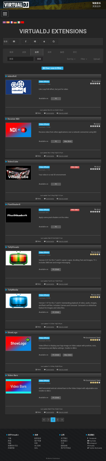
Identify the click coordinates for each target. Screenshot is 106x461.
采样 (49, 52)
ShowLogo (12, 332)
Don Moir (96, 252)
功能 (9, 443)
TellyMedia (13, 290)
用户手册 (37, 441)
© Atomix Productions (53, 458)
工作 (62, 443)
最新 (11, 52)
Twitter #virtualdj (94, 448)
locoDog (97, 81)
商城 (9, 441)
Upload (97, 59)
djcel (98, 167)
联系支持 (37, 438)
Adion (98, 124)
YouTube (91, 441)
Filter (84, 59)
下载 (9, 438)
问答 (36, 443)
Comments (50, 113)
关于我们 (64, 438)
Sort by (71, 59)
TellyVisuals (13, 247)
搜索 (39, 59)
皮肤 (24, 52)
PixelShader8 (14, 204)
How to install (63, 113)
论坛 (36, 448)
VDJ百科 (37, 446)
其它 (75, 52)
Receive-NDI (13, 119)
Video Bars (13, 375)
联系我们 (64, 441)
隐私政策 (64, 446)
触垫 (62, 52)
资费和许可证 (13, 446)
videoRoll (12, 76)
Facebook (91, 438)
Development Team (93, 337)
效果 (37, 52)
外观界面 (11, 448)
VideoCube (13, 162)
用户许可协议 (66, 448)
